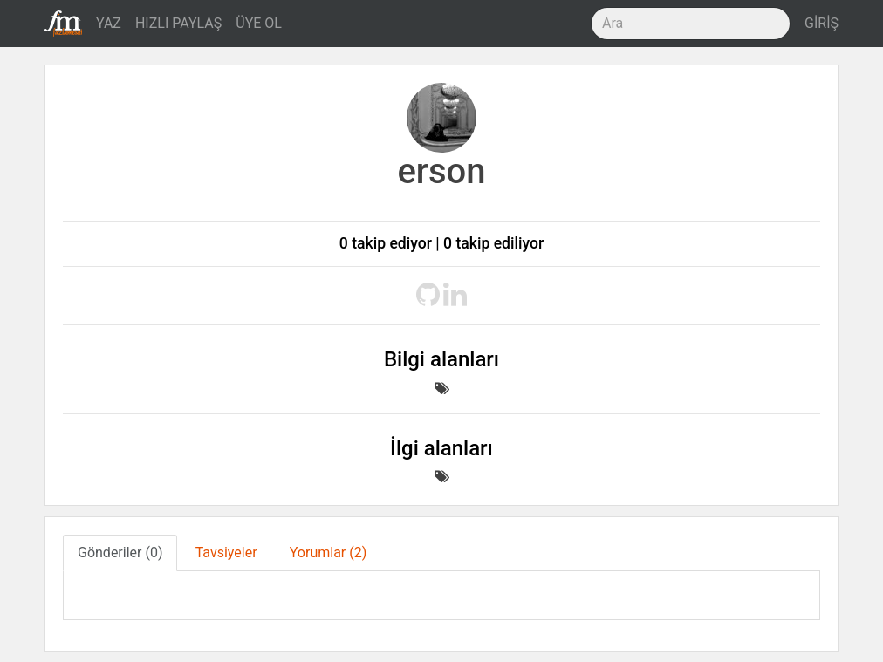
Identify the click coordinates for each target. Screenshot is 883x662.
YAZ (108, 23)
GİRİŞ (821, 23)
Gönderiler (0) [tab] (120, 552)
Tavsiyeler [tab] (226, 552)
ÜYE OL (259, 23)
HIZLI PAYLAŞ (178, 23)
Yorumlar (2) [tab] (328, 552)
